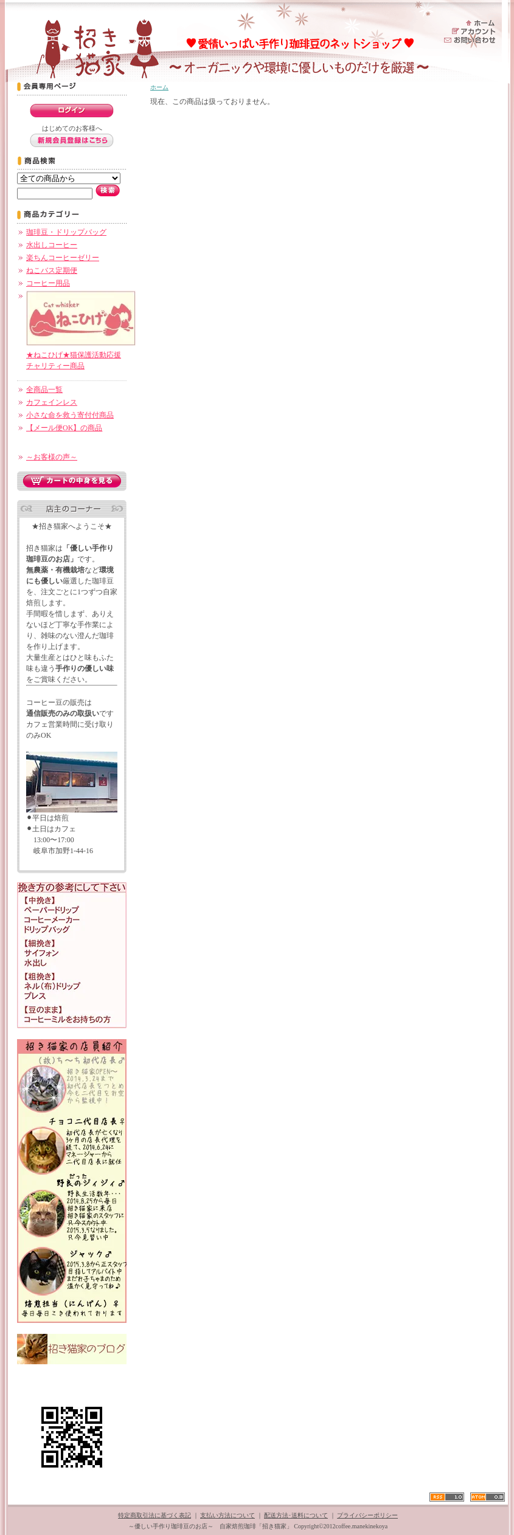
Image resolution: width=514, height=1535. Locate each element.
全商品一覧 (44, 389)
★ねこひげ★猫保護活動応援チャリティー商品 (81, 355)
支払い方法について (227, 1515)
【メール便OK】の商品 (64, 428)
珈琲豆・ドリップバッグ (66, 232)
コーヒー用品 (48, 283)
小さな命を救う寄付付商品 (70, 415)
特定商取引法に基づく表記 (154, 1515)
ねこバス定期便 (51, 270)
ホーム (159, 87)
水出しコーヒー (51, 245)
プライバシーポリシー (367, 1515)
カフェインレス (51, 402)
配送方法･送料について (296, 1515)
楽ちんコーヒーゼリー (62, 257)
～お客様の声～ (51, 457)
